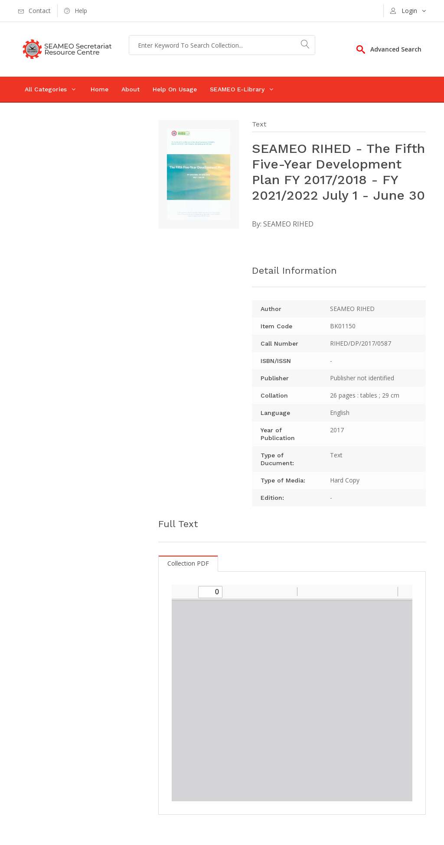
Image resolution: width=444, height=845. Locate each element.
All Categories (46, 89)
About (130, 89)
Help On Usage (175, 89)
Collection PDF (188, 563)
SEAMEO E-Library (237, 89)
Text (259, 124)
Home (99, 89)
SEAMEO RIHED (288, 224)
